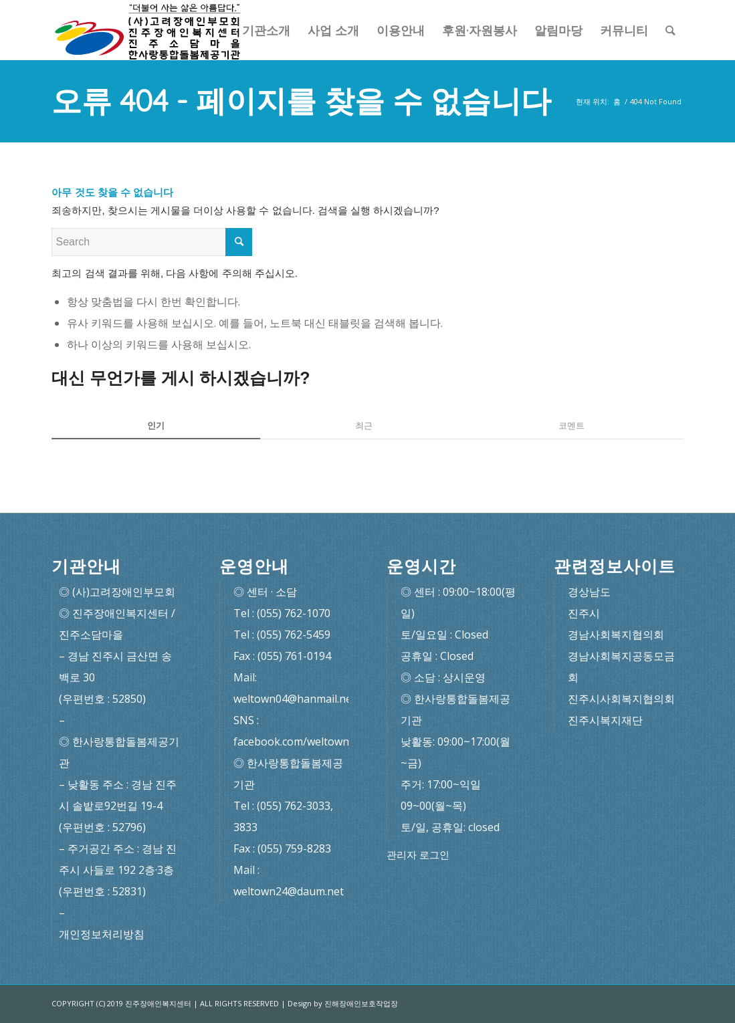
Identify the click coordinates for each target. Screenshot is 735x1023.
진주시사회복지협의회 (621, 698)
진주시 (584, 613)
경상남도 (589, 591)
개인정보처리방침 (101, 934)
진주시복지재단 (605, 720)
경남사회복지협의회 (616, 634)
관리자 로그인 (418, 855)
